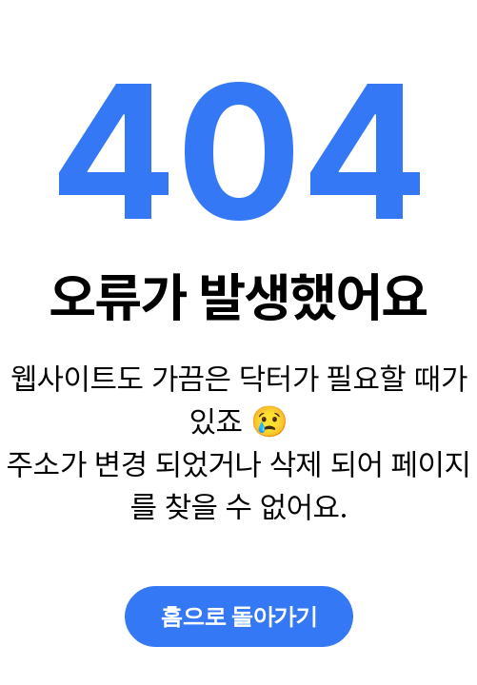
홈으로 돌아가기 (238, 616)
